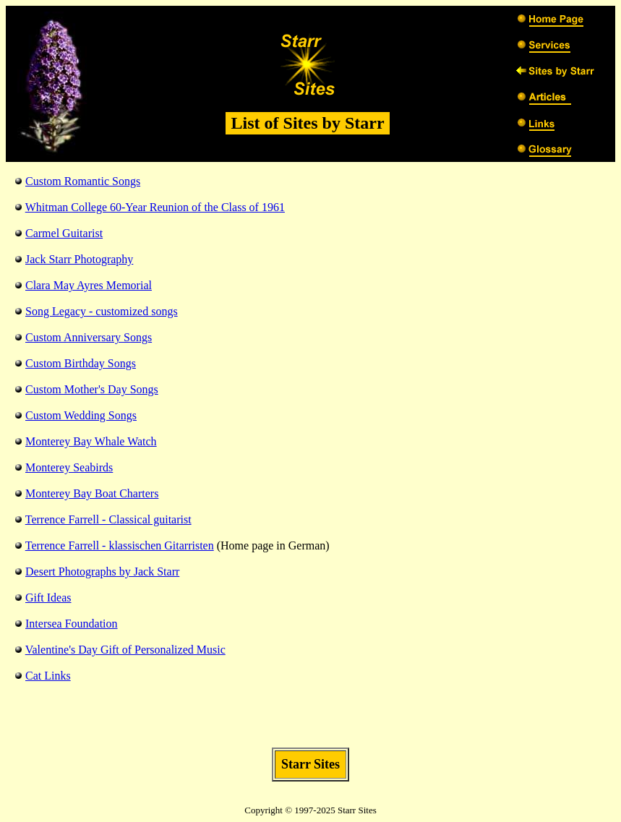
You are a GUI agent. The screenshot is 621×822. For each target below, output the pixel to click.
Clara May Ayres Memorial (88, 285)
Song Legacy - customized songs (101, 311)
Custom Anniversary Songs (88, 337)
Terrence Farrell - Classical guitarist (108, 519)
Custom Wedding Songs (81, 415)
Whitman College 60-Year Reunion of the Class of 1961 (155, 207)
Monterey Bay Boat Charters (91, 493)
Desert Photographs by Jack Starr (102, 571)
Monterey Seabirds (69, 467)
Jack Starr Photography (79, 259)
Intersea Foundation (71, 623)
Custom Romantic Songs (82, 181)
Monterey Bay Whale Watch (91, 441)
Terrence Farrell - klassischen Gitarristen (119, 545)
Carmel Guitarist (64, 233)
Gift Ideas (48, 597)
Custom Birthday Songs (80, 363)
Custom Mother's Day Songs (91, 389)
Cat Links (48, 675)
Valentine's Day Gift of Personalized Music (125, 649)
